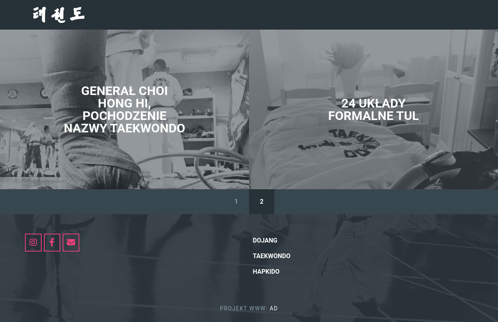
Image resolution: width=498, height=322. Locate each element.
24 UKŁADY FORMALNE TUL (373, 109)
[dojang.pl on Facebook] (52, 243)
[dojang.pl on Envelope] (71, 243)
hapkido (266, 271)
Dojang (265, 240)
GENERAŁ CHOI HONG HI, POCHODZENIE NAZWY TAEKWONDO (124, 109)
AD (274, 308)
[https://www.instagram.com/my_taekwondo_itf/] (33, 243)
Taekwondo (272, 256)
